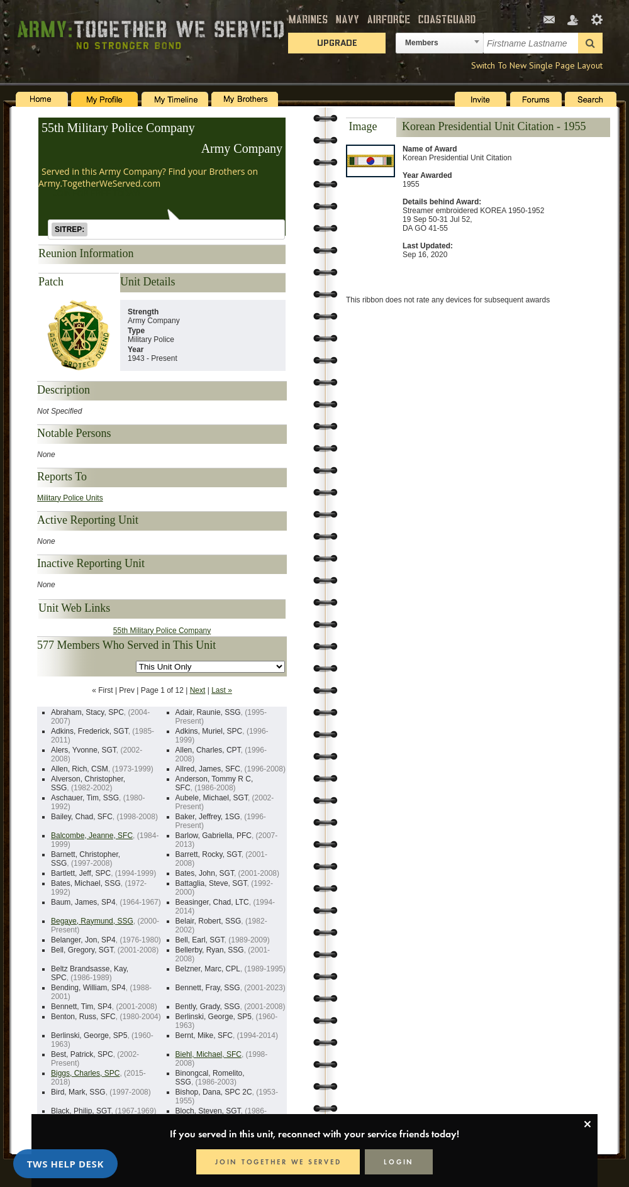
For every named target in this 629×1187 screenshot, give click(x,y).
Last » (221, 690)
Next (198, 690)
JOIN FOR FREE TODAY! (96, 193)
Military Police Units (70, 498)
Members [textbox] (421, 42)
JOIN (278, 1161)
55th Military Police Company (118, 128)
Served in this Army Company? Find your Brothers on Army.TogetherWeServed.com (148, 177)
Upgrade (337, 42)
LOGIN (399, 1161)
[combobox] (440, 43)
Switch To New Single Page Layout (537, 65)
